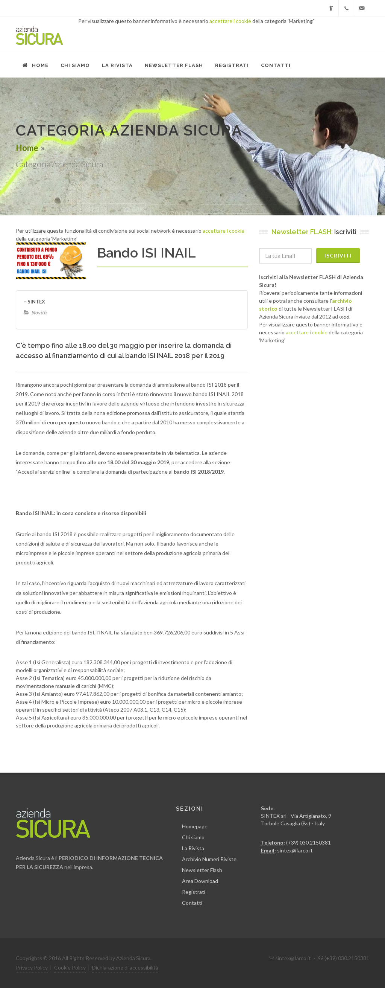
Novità (39, 313)
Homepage (195, 826)
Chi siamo (193, 837)
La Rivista (193, 848)
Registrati (193, 892)
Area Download (200, 881)
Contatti (192, 903)
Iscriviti (338, 255)
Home (27, 148)
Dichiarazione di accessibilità (125, 967)
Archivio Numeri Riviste (209, 859)
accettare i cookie (230, 21)
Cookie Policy (70, 967)
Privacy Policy (32, 967)
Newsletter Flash (202, 870)
